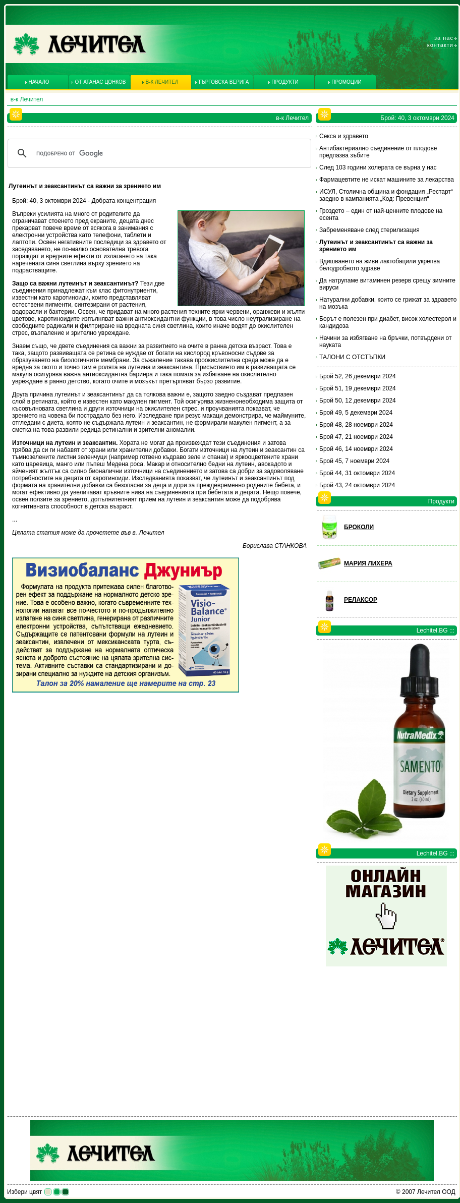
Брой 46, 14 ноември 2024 (356, 448)
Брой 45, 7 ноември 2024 (354, 461)
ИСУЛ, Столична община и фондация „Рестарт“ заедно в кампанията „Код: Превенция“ (386, 195)
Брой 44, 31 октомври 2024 (357, 473)
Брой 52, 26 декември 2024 (357, 376)
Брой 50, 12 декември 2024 (357, 400)
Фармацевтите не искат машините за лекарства (386, 179)
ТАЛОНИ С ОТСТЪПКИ (352, 357)
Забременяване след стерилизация (369, 230)
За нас (443, 38)
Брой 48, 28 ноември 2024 (356, 424)
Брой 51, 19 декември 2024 (357, 388)
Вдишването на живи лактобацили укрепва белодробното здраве (379, 265)
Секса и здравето (343, 136)
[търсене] (157, 153)
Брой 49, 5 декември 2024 (355, 412)
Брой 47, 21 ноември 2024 (356, 436)
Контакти (440, 45)
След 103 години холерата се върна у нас (378, 167)
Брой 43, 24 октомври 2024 (357, 485)
